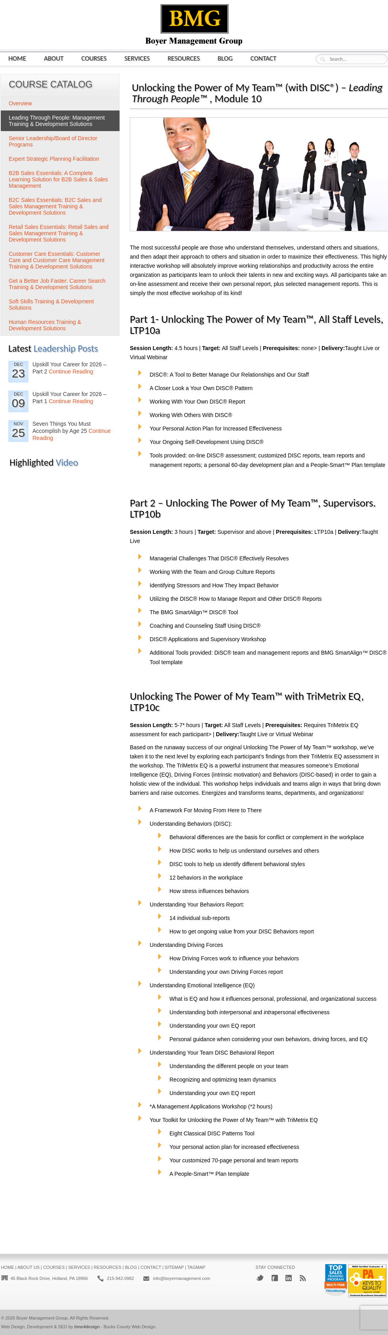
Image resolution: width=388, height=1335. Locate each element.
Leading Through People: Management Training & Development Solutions (57, 120)
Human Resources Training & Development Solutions (45, 325)
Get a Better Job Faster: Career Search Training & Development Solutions (57, 284)
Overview (20, 103)
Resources (183, 58)
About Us (28, 1267)
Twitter (260, 1278)
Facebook (275, 1278)
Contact (263, 58)
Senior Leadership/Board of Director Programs (53, 141)
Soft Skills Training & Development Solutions (51, 304)
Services (137, 58)
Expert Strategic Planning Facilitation (54, 159)
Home (17, 58)
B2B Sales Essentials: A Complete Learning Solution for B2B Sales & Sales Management (58, 179)
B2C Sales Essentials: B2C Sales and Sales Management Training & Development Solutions (55, 206)
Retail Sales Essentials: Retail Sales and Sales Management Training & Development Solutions (58, 233)
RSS (303, 1278)
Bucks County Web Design (130, 1326)
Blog (225, 58)
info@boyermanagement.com (181, 1278)
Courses (94, 58)
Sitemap (174, 1267)
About (54, 58)
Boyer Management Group (42, 1318)
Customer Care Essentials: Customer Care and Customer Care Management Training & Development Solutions (57, 260)
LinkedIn (288, 1278)
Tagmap (196, 1267)
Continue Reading (71, 371)
